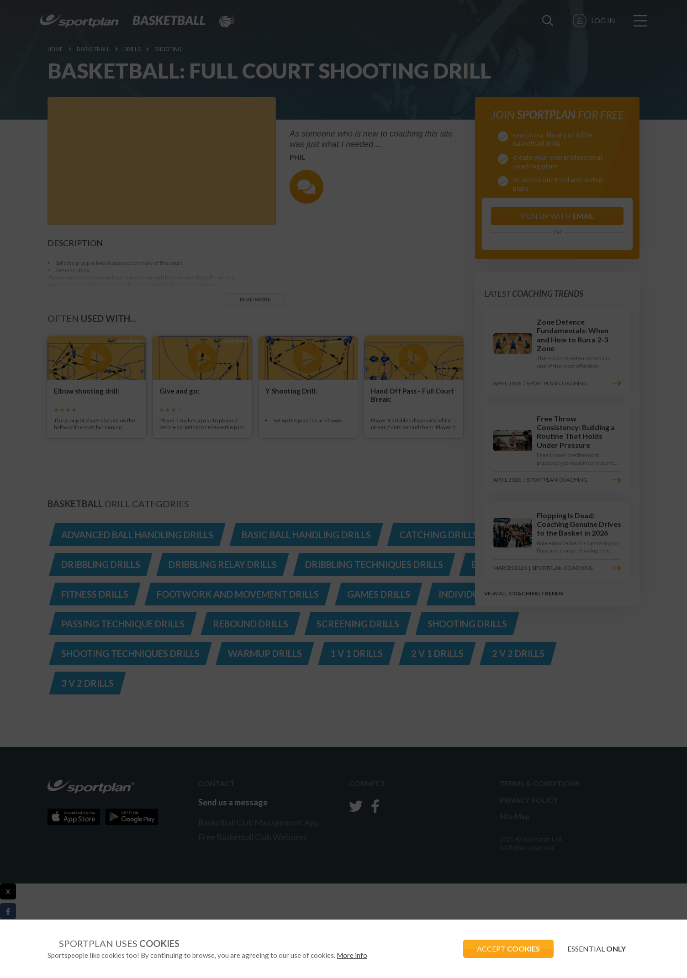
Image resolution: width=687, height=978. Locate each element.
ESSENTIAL (596, 948)
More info (352, 955)
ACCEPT (508, 948)
